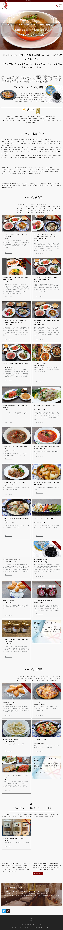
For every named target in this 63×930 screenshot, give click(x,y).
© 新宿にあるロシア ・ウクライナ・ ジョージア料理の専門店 (26, 927)
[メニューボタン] (60, 5)
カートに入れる (40, 636)
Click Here (9, 902)
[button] (38, 873)
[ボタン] (57, 6)
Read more (8, 253)
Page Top (31, 919)
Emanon (49, 927)
